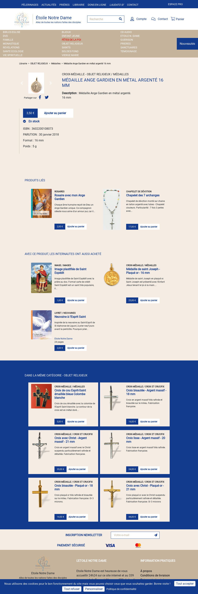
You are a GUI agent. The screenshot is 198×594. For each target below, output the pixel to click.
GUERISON (126, 39)
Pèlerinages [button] (30, 4)
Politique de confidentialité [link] (121, 589)
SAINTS (66, 47)
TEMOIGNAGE (128, 51)
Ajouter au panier (55, 113)
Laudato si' (117, 4)
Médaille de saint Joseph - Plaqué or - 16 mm (143, 271)
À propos (146, 571)
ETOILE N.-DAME (130, 35)
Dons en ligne (97, 4)
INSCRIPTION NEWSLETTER (83, 535)
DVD (5, 35)
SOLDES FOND (70, 51)
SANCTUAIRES (128, 47)
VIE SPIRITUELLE (12, 55)
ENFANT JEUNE (71, 35)
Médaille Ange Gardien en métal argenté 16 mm (87, 63)
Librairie (78, 4)
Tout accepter (185, 583)
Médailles (56, 63)
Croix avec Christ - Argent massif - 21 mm (70, 439)
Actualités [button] (49, 4)
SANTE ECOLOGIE (13, 51)
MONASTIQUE (11, 43)
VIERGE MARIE (70, 55)
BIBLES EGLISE (11, 32)
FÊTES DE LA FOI (71, 39)
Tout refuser (72, 589)
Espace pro (175, 4)
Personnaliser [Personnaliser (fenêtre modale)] (94, 589)
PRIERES (125, 43)
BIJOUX (66, 32)
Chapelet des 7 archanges (142, 195)
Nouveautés (187, 43)
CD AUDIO (126, 32)
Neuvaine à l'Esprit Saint (70, 317)
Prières (64, 4)
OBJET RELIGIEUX (72, 43)
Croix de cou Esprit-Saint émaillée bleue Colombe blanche (70, 394)
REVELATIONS (11, 47)
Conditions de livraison (155, 575)
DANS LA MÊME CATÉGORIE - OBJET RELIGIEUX (56, 375)
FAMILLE (8, 39)
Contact (132, 4)
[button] (21, 83)
